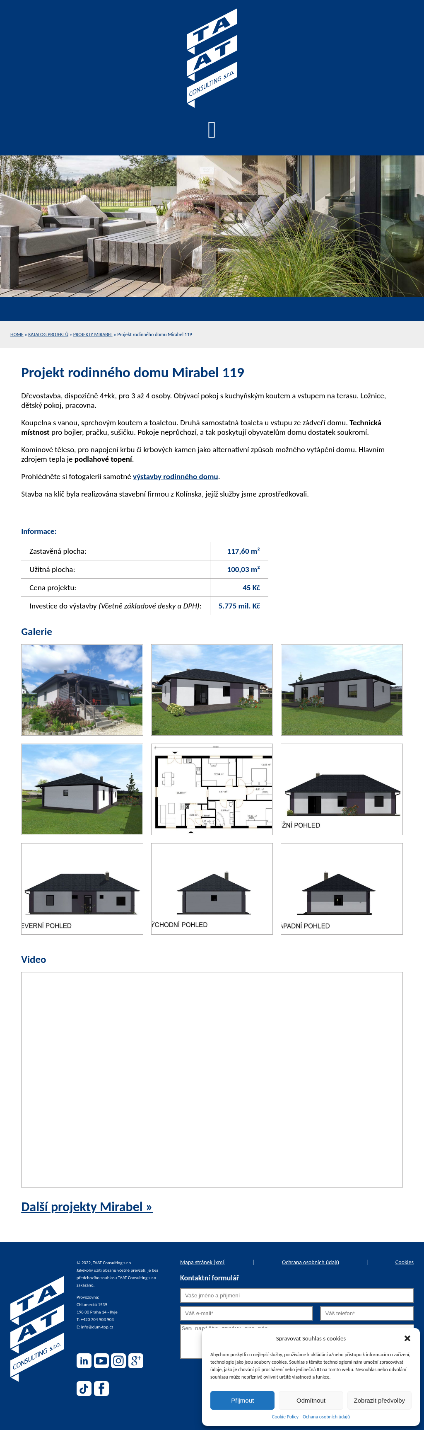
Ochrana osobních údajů (310, 1262)
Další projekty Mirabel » (87, 1207)
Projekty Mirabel (93, 334)
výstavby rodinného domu (175, 476)
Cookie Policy (285, 1417)
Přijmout (242, 1400)
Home (17, 334)
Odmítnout (310, 1400)
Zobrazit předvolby (379, 1400)
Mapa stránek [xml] (203, 1262)
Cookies (404, 1262)
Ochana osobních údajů (326, 1417)
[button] (407, 1338)
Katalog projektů (48, 334)
